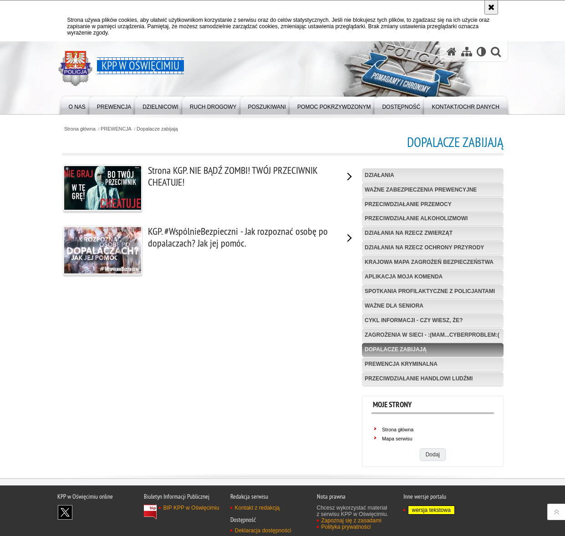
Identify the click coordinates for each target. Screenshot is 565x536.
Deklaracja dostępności (263, 530)
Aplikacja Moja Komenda (404, 276)
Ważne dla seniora (394, 306)
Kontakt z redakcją (257, 508)
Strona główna (80, 128)
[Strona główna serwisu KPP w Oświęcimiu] (452, 51)
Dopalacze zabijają (157, 128)
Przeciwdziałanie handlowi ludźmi (419, 378)
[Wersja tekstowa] (481, 51)
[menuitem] (77, 105)
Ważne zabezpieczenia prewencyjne (421, 190)
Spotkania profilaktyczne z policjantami (430, 291)
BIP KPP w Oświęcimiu (191, 508)
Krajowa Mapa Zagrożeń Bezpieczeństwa (429, 262)
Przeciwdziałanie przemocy (408, 204)
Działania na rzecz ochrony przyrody (424, 247)
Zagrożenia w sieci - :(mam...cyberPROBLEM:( (432, 335)
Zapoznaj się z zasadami (351, 520)
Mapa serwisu (397, 438)
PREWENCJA (116, 128)
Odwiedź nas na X (65, 512)
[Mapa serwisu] (466, 51)
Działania (379, 175)
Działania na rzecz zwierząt (409, 233)
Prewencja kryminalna (401, 364)
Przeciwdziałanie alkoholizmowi (416, 218)
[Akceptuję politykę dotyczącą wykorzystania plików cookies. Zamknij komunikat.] (491, 7)
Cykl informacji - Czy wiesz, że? (414, 320)
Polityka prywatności (346, 527)
